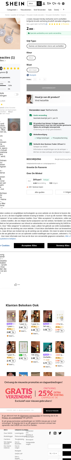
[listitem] (11, 323)
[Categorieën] (12, 9)
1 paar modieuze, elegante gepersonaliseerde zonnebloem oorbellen (11, 355)
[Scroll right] (64, 9)
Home (7, 15)
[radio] (46, 46)
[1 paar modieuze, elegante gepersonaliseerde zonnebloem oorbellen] (11, 347)
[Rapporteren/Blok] (18, 284)
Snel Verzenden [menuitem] (40, 10)
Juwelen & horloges (18, 15)
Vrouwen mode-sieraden (35, 15)
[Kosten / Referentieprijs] (34, 29)
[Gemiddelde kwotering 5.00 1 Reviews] (59, 24)
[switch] (16, 94)
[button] (32, 3)
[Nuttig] (15, 284)
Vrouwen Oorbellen (53, 15)
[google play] (46, 432)
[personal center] (43, 3)
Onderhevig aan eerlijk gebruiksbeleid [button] (47, 129)
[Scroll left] (60, 9)
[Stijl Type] (32, 41)
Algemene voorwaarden (30, 415)
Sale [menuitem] (50, 10)
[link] (49, 3)
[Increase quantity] (44, 79)
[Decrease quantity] (35, 79)
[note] (11, 336)
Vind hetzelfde (42, 100)
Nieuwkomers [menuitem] (26, 10)
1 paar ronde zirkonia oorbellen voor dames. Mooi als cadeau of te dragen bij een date (11, 326)
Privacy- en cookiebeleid (12, 418)
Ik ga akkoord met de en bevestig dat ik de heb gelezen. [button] (30, 416)
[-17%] (57, 324)
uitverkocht (48, 87)
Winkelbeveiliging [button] (40, 134)
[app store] (41, 432)
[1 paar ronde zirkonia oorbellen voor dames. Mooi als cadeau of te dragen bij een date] (11, 316)
